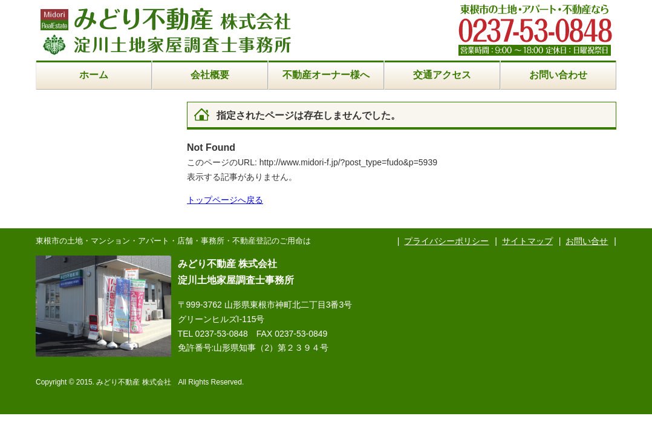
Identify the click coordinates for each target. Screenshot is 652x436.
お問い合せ (587, 241)
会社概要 (210, 75)
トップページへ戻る (225, 200)
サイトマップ (527, 241)
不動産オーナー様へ (326, 75)
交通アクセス (442, 75)
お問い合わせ (558, 75)
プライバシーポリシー (446, 241)
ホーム (93, 75)
